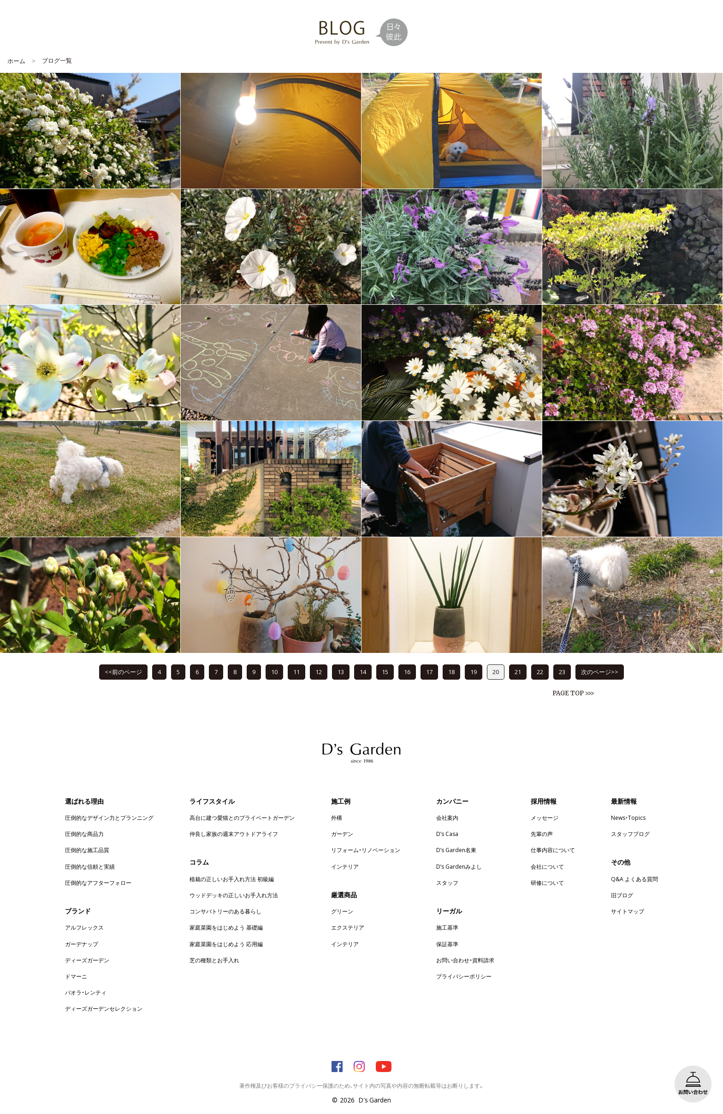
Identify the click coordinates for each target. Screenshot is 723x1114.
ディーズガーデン (87, 960)
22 (540, 671)
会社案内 (447, 817)
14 (363, 671)
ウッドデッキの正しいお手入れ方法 (234, 895)
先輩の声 (542, 834)
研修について (547, 882)
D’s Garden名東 (456, 850)
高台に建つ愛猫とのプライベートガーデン (242, 817)
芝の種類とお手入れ (214, 960)
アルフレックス (84, 927)
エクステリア (347, 927)
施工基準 (447, 927)
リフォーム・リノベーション (365, 850)
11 (296, 671)
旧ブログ (622, 895)
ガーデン (342, 834)
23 (562, 671)
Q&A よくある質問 (634, 879)
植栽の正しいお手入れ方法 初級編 (232, 879)
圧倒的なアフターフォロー (98, 882)
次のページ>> (599, 671)
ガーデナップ (81, 944)
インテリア (345, 866)
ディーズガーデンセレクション (103, 1008)
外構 (336, 817)
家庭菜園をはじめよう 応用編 (226, 944)
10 (274, 671)
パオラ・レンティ (86, 992)
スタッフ (447, 882)
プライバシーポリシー (464, 976)
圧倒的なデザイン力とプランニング (109, 817)
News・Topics (628, 817)
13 (341, 671)
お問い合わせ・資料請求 (465, 960)
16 (407, 671)
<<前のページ (123, 671)
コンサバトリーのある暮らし (225, 911)
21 (518, 671)
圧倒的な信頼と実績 (90, 866)
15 (385, 671)
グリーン (342, 911)
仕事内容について (553, 850)
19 (473, 671)
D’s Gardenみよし (459, 866)
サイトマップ (627, 911)
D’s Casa (447, 834)
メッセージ (544, 817)
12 (318, 671)
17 (429, 671)
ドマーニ (76, 976)
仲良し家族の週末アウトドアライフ (234, 834)
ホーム (16, 60)
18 (451, 671)
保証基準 (447, 944)
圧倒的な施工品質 (87, 850)
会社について (547, 866)
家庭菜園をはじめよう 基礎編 (226, 927)
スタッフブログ (630, 834)
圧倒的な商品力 (84, 834)
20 (495, 671)
